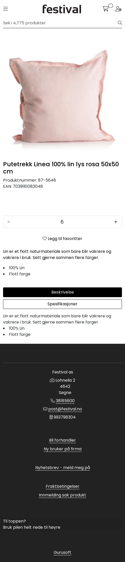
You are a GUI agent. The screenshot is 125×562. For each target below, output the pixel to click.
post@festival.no (65, 409)
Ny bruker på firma (63, 449)
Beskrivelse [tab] (62, 292)
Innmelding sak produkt (62, 495)
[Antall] (62, 222)
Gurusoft (62, 552)
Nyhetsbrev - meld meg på (62, 468)
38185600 (65, 401)
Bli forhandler (62, 440)
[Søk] (60, 23)
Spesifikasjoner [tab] (62, 304)
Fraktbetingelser (62, 486)
